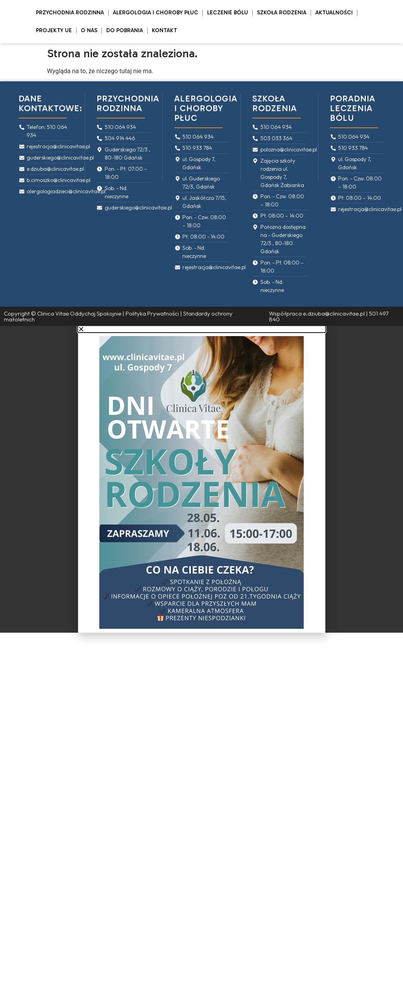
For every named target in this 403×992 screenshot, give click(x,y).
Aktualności (334, 12)
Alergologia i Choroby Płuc (155, 12)
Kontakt (164, 30)
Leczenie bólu (227, 12)
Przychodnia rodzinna (70, 12)
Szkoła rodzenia (281, 12)
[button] (201, 329)
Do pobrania (124, 30)
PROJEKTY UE (54, 30)
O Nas (89, 30)
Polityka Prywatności (152, 313)
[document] (201, 479)
